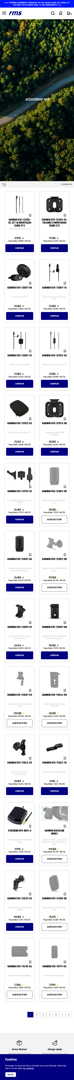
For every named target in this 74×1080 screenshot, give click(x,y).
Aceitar (11, 1074)
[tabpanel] (37, 100)
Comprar (19, 248)
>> (68, 1014)
